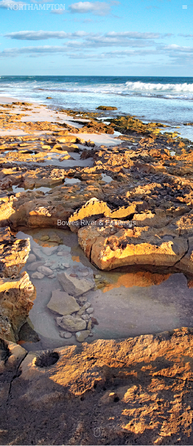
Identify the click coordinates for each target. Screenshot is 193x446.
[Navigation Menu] (184, 7)
